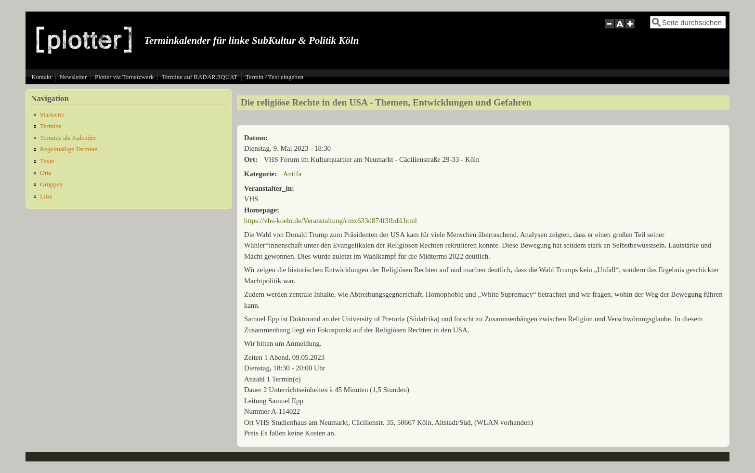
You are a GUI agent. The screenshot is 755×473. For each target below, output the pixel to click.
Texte (47, 161)
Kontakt (41, 76)
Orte (46, 172)
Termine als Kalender (68, 137)
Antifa (292, 174)
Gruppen (51, 184)
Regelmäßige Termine (68, 149)
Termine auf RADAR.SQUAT (199, 76)
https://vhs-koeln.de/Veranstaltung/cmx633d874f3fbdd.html (330, 220)
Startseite (52, 114)
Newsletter (73, 76)
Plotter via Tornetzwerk (124, 76)
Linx (46, 196)
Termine (51, 126)
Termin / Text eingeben (274, 76)
